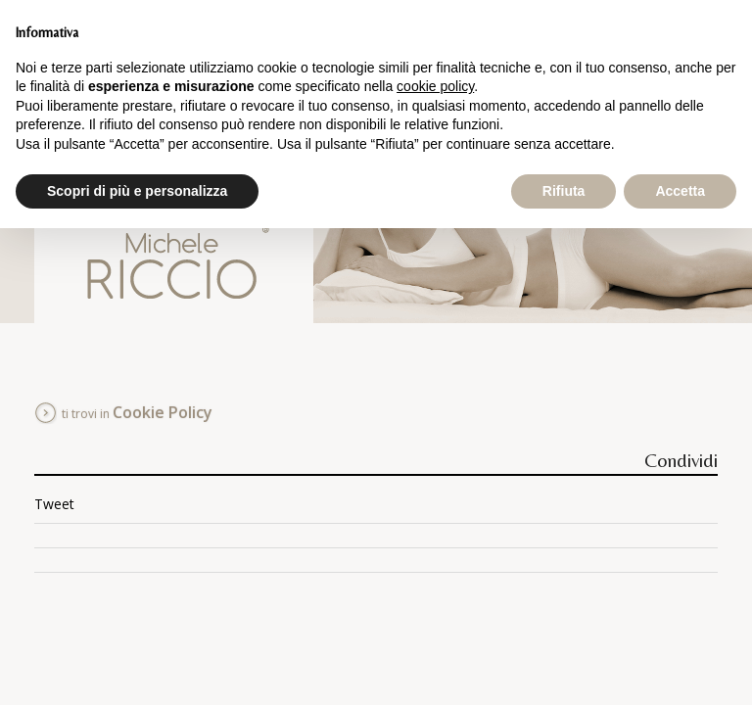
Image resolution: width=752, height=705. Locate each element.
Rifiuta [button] (564, 191)
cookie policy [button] (435, 86)
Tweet (54, 503)
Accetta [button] (680, 191)
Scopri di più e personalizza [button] (137, 191)
